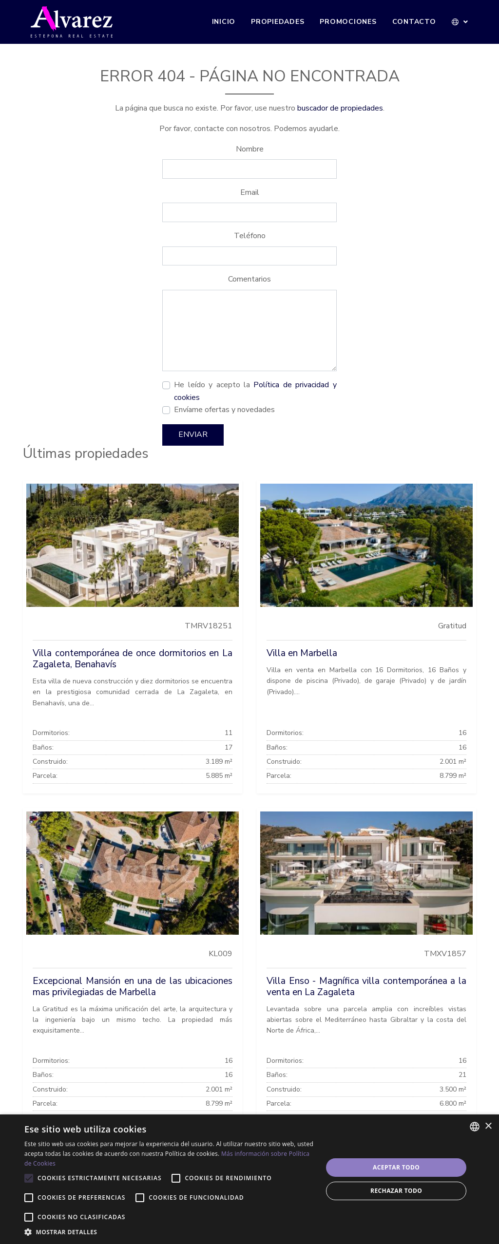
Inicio (224, 21)
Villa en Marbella (302, 653)
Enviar (193, 434)
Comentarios (249, 279)
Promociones (348, 21)
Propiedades (277, 21)
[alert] (249, 1179)
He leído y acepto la (255, 391)
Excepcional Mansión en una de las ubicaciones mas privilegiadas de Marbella (132, 987)
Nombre (250, 149)
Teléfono (250, 235)
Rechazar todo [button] (396, 1191)
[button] (460, 22)
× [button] (488, 1126)
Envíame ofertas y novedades (224, 409)
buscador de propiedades (340, 108)
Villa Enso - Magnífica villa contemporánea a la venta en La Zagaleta (366, 987)
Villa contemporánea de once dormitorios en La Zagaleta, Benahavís (132, 659)
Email (249, 192)
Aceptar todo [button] (396, 1167)
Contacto (414, 21)
